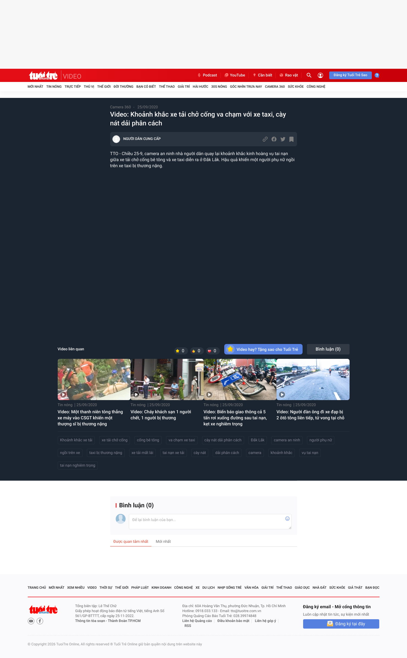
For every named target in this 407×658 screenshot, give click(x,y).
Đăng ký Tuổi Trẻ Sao (350, 75)
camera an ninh (287, 440)
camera (254, 453)
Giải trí (184, 87)
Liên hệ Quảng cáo (197, 621)
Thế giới (104, 87)
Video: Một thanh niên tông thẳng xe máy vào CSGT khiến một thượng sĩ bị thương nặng (90, 417)
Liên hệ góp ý (265, 621)
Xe (198, 588)
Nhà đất (319, 588)
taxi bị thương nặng (105, 453)
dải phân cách (227, 453)
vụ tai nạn (310, 453)
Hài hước (200, 87)
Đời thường (124, 87)
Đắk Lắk (258, 440)
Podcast (207, 75)
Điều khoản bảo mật (233, 621)
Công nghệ (316, 87)
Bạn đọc (372, 588)
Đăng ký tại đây (350, 623)
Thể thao (167, 87)
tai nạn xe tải (173, 453)
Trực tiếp (73, 87)
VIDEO (72, 76)
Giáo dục (302, 588)
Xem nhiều (76, 588)
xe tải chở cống (115, 440)
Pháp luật (140, 588)
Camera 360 (275, 87)
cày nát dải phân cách (223, 440)
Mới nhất (35, 87)
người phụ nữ (320, 440)
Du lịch (209, 588)
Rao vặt (288, 75)
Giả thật (355, 588)
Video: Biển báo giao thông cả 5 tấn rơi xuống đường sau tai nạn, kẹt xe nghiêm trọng (235, 417)
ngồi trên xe (70, 453)
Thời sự (105, 588)
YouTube (234, 75)
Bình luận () (328, 349)
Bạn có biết (146, 87)
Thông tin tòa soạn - (91, 621)
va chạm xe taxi (181, 440)
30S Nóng (219, 87)
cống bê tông (148, 440)
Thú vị (89, 87)
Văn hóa (251, 588)
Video (92, 588)
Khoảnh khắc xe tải (76, 440)
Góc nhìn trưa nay (246, 87)
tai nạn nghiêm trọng (77, 465)
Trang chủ (37, 588)
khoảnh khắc (281, 453)
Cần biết (262, 75)
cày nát (200, 453)
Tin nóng (54, 87)
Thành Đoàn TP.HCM (124, 621)
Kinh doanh (161, 588)
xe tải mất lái (142, 453)
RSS (188, 626)
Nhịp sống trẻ (230, 588)
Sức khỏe (296, 87)
